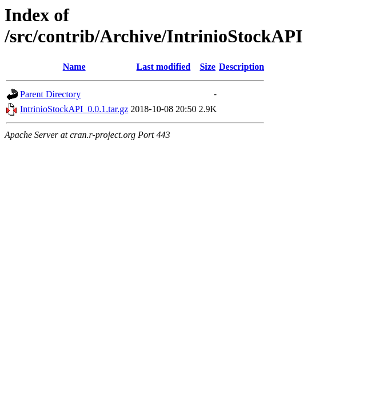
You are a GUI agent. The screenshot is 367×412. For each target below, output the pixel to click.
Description (241, 67)
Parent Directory (50, 94)
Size (208, 67)
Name (74, 67)
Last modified (164, 67)
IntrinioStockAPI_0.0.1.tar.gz (74, 109)
